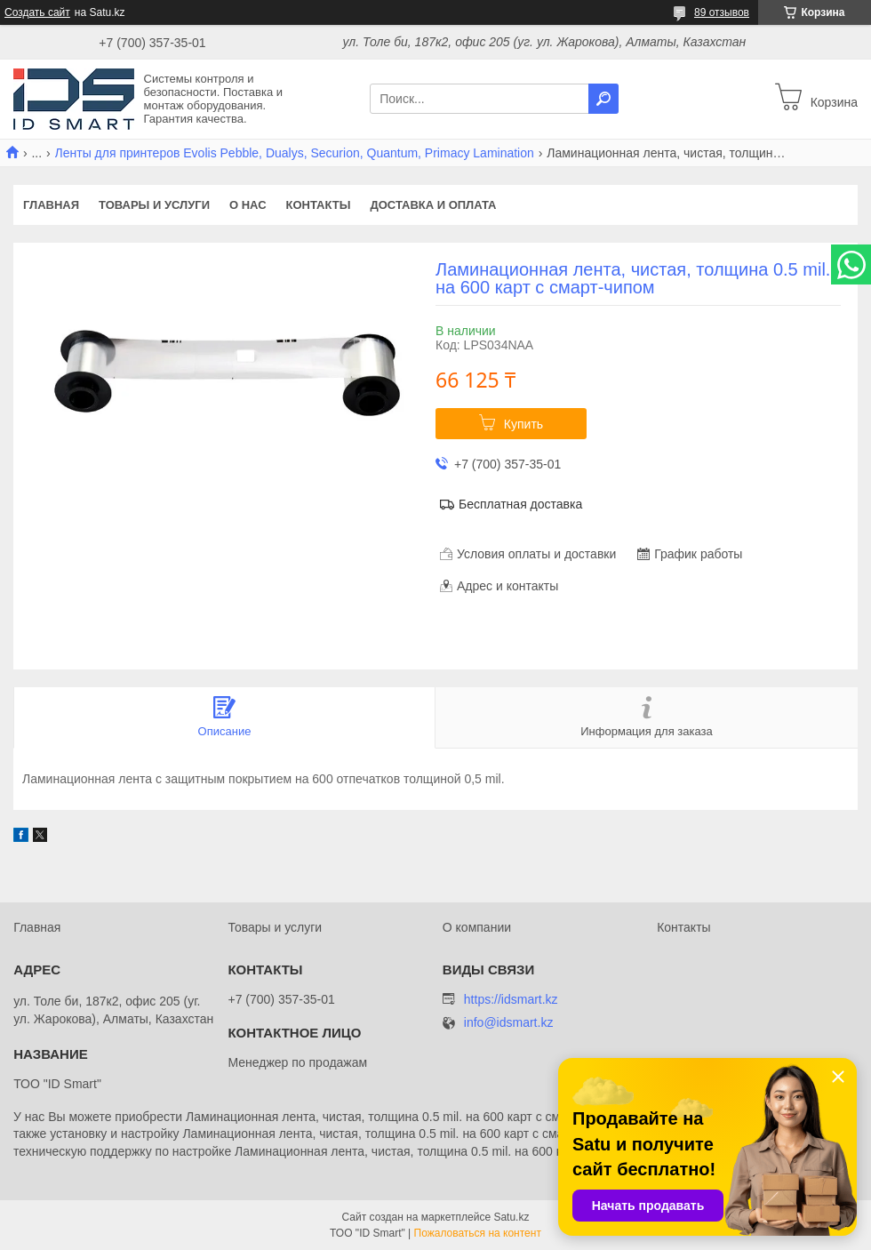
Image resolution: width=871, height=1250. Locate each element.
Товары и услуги (154, 205)
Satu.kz (511, 1217)
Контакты (318, 205)
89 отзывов (721, 12)
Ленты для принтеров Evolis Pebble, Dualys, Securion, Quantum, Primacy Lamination (294, 153)
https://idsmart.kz (511, 999)
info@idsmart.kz (509, 1023)
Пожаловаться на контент (477, 1233)
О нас (248, 205)
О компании (477, 927)
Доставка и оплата (433, 205)
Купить (523, 424)
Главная (51, 205)
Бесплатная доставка (520, 504)
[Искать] (603, 99)
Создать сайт (37, 12)
